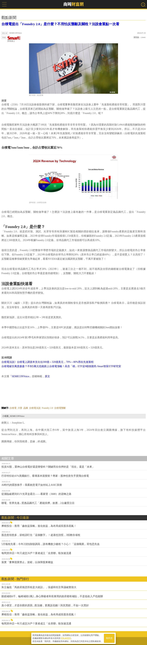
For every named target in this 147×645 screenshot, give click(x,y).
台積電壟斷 (60, 408)
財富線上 (13, 39)
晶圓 (25, 408)
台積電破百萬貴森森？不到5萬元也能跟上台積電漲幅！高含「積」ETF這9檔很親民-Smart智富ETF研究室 (61, 366)
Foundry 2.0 (47, 408)
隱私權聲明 (66, 638)
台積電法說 (35, 408)
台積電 (13, 408)
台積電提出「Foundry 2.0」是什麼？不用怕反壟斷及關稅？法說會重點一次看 (60, 24)
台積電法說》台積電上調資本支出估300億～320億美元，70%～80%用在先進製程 (47, 362)
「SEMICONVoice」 (20, 376)
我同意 (109, 638)
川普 (20, 408)
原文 (47, 376)
